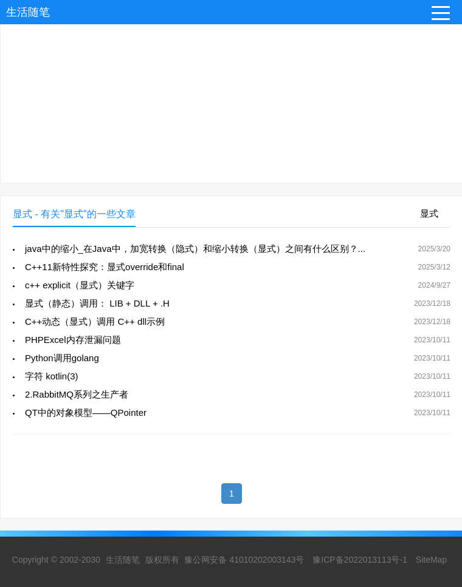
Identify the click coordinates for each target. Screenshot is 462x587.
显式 (429, 213)
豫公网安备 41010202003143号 (244, 560)
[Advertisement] (231, 98)
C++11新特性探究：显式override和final (104, 267)
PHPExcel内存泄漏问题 (73, 339)
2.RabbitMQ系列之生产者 (76, 394)
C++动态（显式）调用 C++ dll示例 (95, 321)
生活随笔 (28, 12)
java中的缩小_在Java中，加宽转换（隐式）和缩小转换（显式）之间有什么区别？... (195, 248)
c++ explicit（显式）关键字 (79, 285)
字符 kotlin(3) (51, 376)
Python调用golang (62, 358)
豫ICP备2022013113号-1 (359, 560)
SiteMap (431, 560)
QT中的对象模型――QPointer (86, 412)
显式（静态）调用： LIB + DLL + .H (97, 303)
